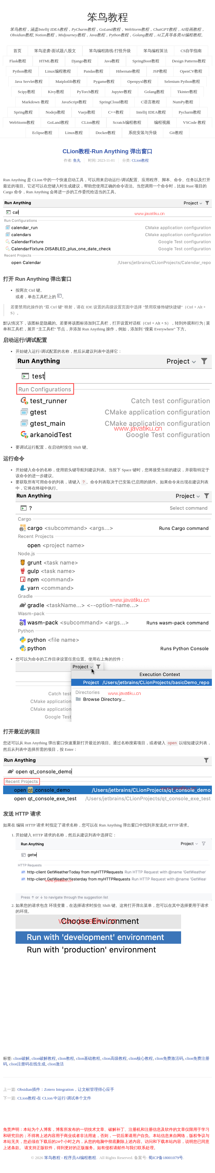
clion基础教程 (88, 1058)
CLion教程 (91, 122)
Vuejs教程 (87, 112)
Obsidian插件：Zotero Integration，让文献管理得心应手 (65, 1089)
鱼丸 (77, 160)
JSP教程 (160, 71)
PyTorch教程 (88, 91)
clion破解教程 (43, 1058)
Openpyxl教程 (139, 81)
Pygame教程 (104, 81)
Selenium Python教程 (182, 81)
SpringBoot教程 (146, 61)
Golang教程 (154, 91)
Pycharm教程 (190, 112)
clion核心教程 (141, 1058)
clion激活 (56, 1064)
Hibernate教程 (128, 71)
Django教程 (81, 61)
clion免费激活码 (169, 1058)
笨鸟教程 (107, 17)
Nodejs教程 (55, 112)
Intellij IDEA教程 (151, 112)
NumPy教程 (183, 102)
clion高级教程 (114, 1058)
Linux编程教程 (58, 71)
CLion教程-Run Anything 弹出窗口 (107, 151)
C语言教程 (150, 102)
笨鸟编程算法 (155, 50)
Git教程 (176, 132)
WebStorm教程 (22, 122)
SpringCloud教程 (113, 102)
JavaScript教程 (74, 102)
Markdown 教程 (35, 102)
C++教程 (115, 112)
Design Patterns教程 (189, 61)
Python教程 (22, 71)
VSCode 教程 (194, 122)
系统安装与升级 (143, 132)
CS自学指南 (191, 50)
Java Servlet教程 (29, 81)
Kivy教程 (56, 91)
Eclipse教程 (42, 132)
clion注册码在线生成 (27, 1064)
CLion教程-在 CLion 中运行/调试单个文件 (54, 1098)
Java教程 (111, 61)
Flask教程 (17, 61)
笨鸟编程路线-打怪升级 (110, 50)
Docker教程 (105, 132)
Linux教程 (74, 132)
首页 (17, 50)
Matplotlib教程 (68, 81)
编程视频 (162, 122)
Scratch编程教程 (127, 122)
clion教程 (66, 1058)
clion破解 (21, 1058)
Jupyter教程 (121, 91)
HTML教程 (49, 61)
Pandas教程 (93, 71)
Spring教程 (23, 112)
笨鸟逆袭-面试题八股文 (55, 50)
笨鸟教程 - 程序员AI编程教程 (70, 1157)
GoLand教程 (58, 122)
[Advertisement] (107, 1008)
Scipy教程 (26, 91)
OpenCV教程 (191, 71)
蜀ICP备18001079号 (165, 1157)
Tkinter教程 (187, 91)
